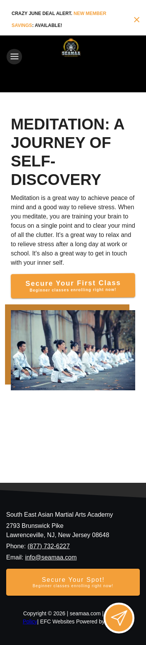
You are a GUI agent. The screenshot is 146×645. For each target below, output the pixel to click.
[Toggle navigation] (14, 56)
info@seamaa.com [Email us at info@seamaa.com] (51, 557)
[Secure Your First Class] (72, 285)
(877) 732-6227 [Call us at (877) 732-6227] (48, 546)
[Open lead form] (119, 618)
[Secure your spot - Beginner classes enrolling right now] (73, 582)
